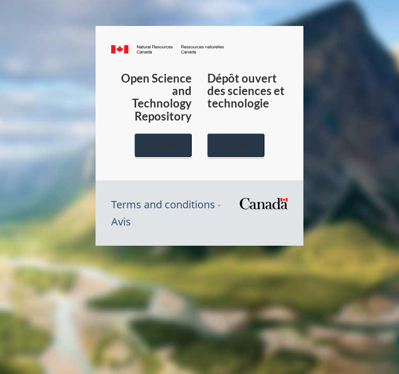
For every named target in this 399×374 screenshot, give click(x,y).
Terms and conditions (163, 204)
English (163, 145)
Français (236, 145)
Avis (121, 222)
